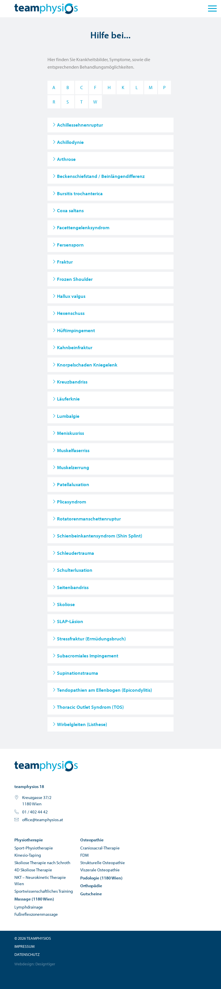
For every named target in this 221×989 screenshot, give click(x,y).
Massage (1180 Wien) (34, 899)
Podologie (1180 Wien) (101, 878)
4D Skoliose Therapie (33, 870)
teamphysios (46, 8)
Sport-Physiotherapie (33, 848)
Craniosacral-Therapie (100, 848)
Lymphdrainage (28, 907)
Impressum (24, 946)
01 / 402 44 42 (35, 812)
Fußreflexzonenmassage (36, 914)
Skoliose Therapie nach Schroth (42, 862)
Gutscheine (91, 893)
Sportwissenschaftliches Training (43, 891)
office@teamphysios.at (42, 819)
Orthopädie (91, 885)
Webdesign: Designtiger (34, 964)
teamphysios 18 (29, 786)
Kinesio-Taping (27, 855)
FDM (84, 855)
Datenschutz (27, 954)
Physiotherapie (28, 840)
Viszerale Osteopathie (100, 870)
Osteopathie (92, 840)
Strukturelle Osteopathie (102, 862)
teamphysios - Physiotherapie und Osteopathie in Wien (46, 766)
